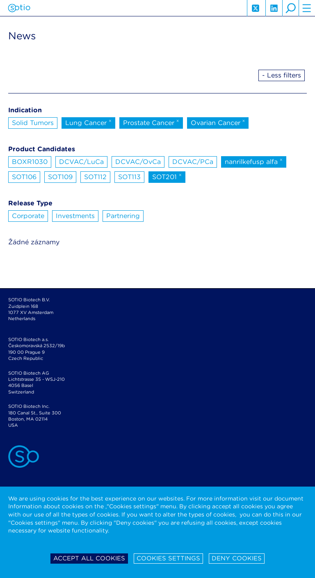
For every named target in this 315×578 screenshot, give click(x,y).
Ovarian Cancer (218, 122)
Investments (75, 216)
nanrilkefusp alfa (254, 161)
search (290, 8)
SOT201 (167, 176)
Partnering (123, 216)
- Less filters (281, 75)
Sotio (19, 8)
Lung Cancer (88, 122)
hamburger (307, 8)
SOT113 (129, 177)
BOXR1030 (30, 162)
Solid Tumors (33, 123)
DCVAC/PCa (192, 162)
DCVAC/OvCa (138, 162)
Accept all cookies (89, 558)
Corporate (28, 216)
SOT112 (95, 177)
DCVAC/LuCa (81, 162)
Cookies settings (168, 558)
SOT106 (24, 177)
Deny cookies (237, 558)
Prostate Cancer (151, 122)
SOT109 (60, 177)
